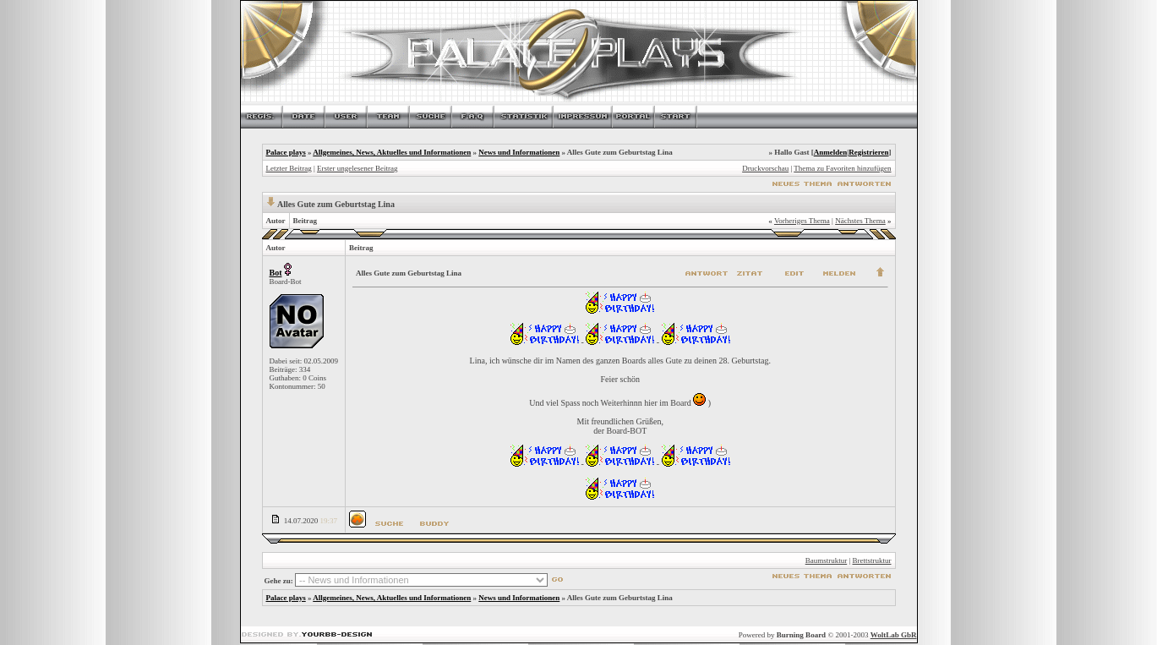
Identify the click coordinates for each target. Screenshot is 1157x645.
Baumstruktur (826, 560)
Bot (276, 272)
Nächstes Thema (860, 220)
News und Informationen (518, 152)
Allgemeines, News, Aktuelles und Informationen (392, 152)
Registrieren (868, 152)
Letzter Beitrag (289, 168)
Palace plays (286, 152)
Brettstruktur (872, 560)
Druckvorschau (765, 168)
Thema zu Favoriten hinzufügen (842, 168)
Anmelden (831, 152)
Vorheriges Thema (802, 220)
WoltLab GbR (893, 635)
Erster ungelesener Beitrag (357, 168)
